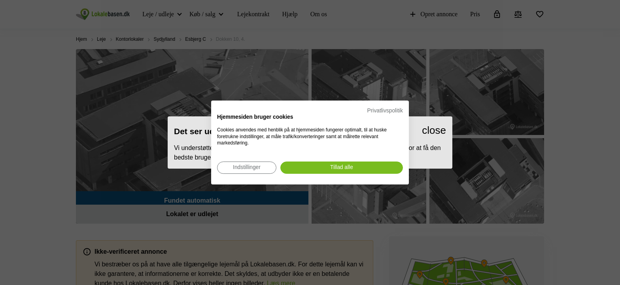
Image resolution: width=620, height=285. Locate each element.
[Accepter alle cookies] (341, 168)
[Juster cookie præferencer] (246, 168)
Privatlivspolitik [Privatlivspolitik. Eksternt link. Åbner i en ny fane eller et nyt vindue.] (385, 111)
